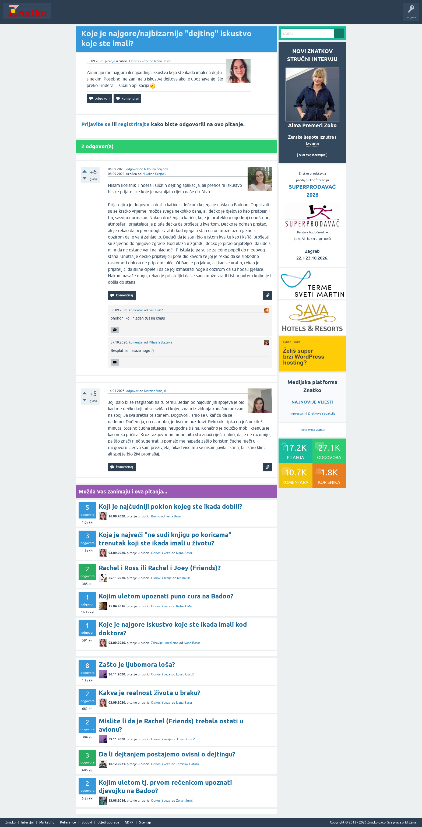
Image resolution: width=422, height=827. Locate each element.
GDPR (129, 822)
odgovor (132, 169)
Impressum (297, 413)
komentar (136, 310)
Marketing (46, 822)
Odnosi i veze (139, 61)
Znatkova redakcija (321, 413)
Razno (155, 516)
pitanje (110, 61)
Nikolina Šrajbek (156, 169)
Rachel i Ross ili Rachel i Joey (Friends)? (160, 568)
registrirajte (134, 124)
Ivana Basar (162, 61)
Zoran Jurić (184, 801)
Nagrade (190, 14)
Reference (68, 822)
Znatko (10, 822)
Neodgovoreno (83, 14)
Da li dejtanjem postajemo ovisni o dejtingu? (167, 754)
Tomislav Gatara (187, 764)
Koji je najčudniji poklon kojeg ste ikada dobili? (170, 506)
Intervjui (27, 822)
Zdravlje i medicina (164, 643)
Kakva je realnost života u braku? (149, 693)
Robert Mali (184, 606)
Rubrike (105, 14)
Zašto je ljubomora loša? (137, 664)
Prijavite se (96, 124)
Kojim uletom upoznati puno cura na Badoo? (166, 596)
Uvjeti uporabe (108, 822)
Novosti (60, 14)
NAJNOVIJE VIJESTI (312, 402)
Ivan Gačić (156, 310)
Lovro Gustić (185, 674)
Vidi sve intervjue (312, 155)
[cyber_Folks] (312, 369)
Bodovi (87, 822)
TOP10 (173, 14)
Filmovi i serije (161, 578)
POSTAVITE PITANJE (132, 14)
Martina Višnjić (155, 391)
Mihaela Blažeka (160, 342)
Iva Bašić (183, 578)
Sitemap (145, 822)
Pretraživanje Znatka (312, 430)
